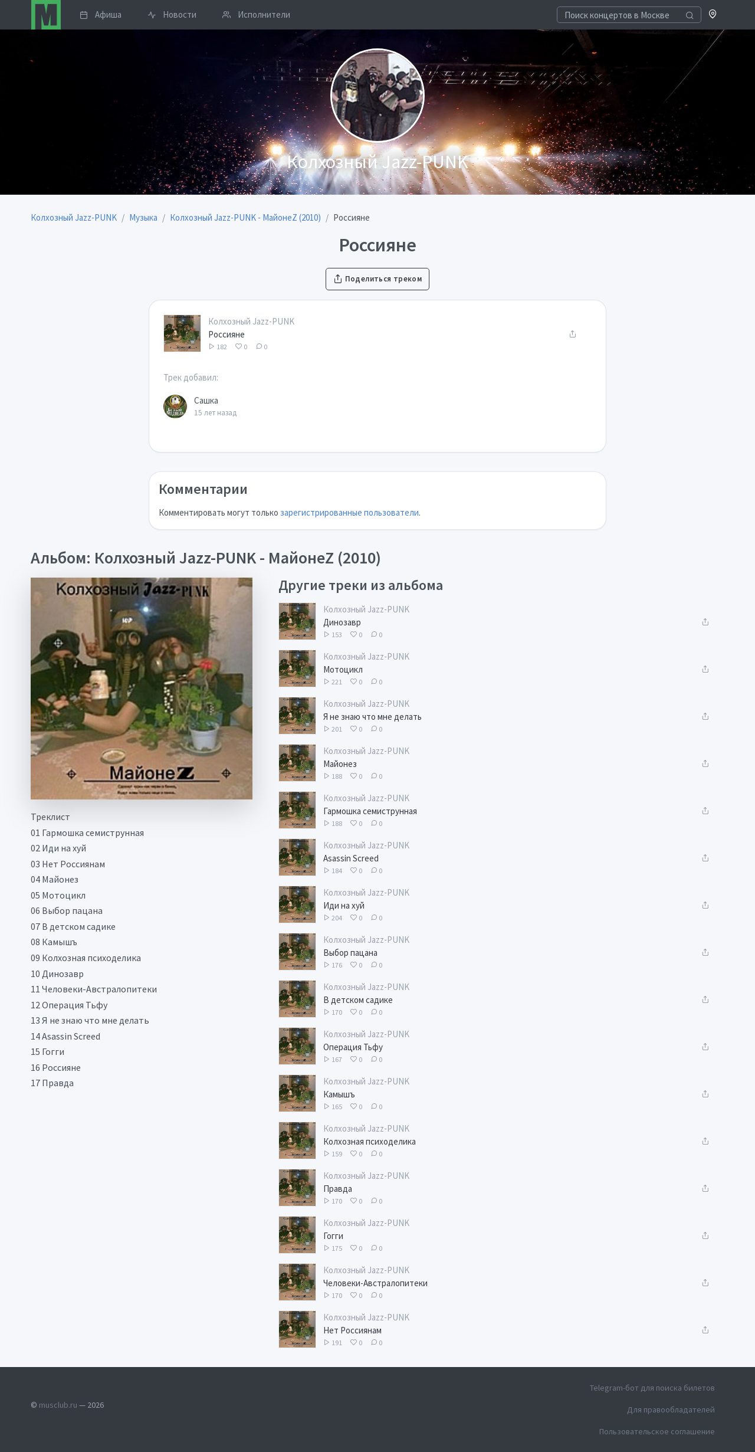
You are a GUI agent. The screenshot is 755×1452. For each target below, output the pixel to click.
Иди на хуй (344, 905)
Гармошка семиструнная (370, 811)
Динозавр (342, 622)
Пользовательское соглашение (657, 1431)
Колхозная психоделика (369, 1141)
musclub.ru (58, 1404)
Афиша (101, 14)
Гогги (333, 1235)
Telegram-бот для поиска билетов (652, 1387)
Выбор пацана (350, 952)
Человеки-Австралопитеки (375, 1283)
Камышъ (339, 1094)
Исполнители (256, 14)
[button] (712, 15)
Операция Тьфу (353, 1047)
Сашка (206, 400)
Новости (171, 14)
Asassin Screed (351, 858)
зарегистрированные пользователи (349, 512)
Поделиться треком (377, 279)
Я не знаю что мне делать (372, 716)
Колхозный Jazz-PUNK (251, 321)
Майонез (340, 763)
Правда (337, 1188)
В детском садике (358, 999)
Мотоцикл (343, 669)
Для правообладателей (671, 1409)
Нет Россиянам (352, 1330)
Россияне (226, 334)
